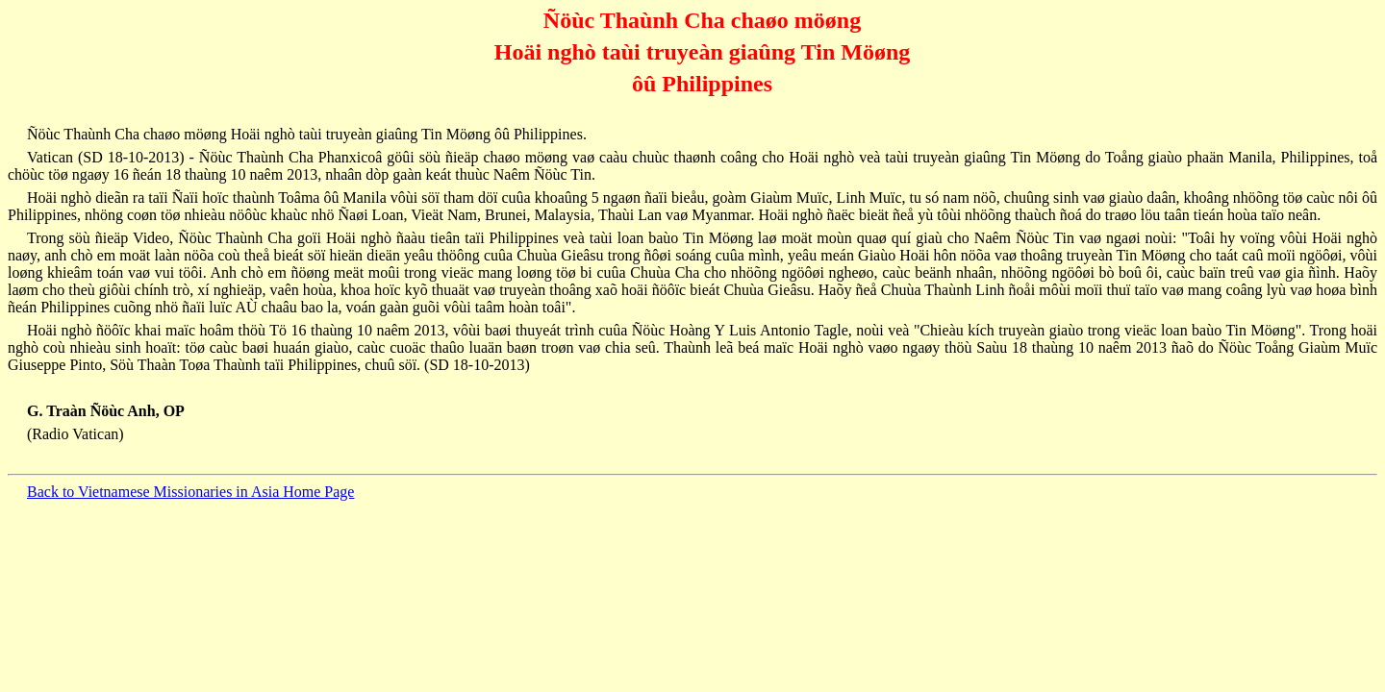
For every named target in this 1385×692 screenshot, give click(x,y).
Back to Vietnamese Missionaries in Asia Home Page (190, 491)
